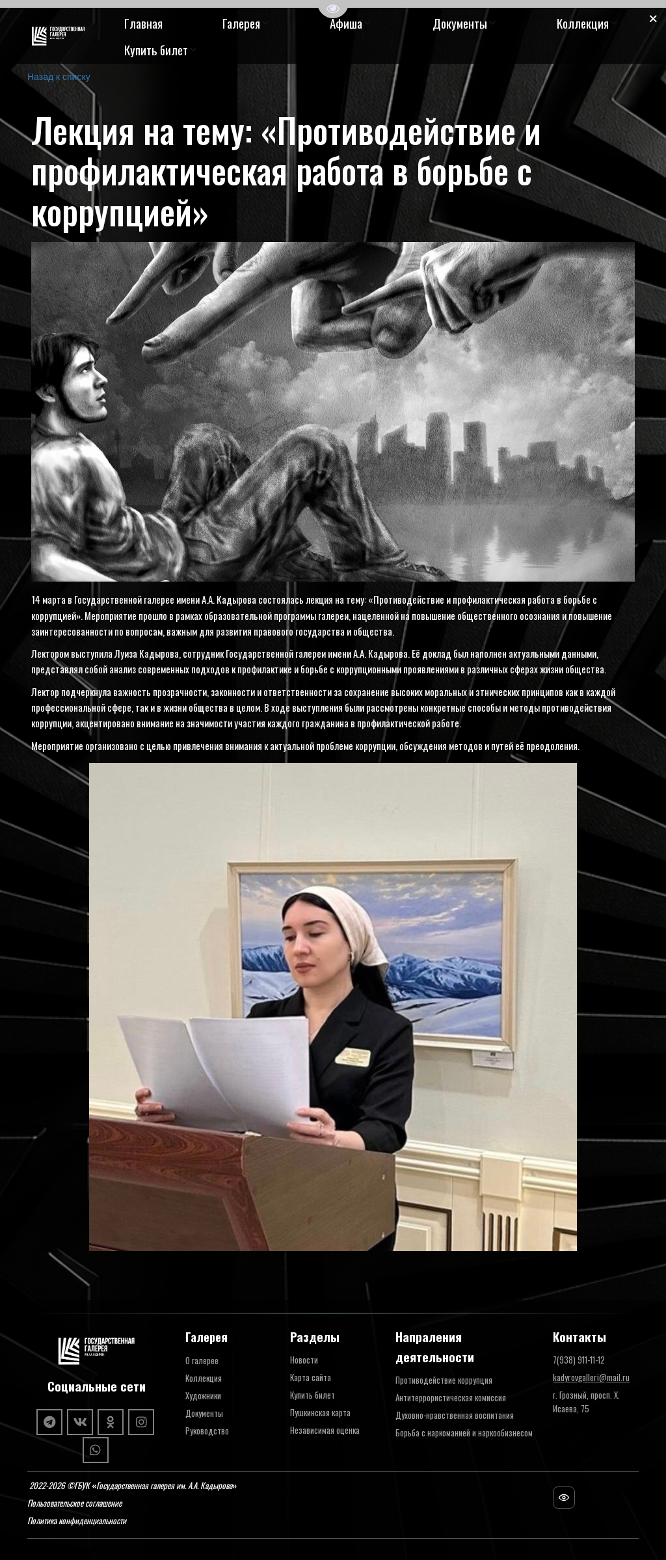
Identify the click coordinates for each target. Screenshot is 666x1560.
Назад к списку (58, 77)
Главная (143, 23)
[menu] (372, 36)
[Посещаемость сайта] (564, 1497)
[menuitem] (143, 23)
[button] (246, 23)
